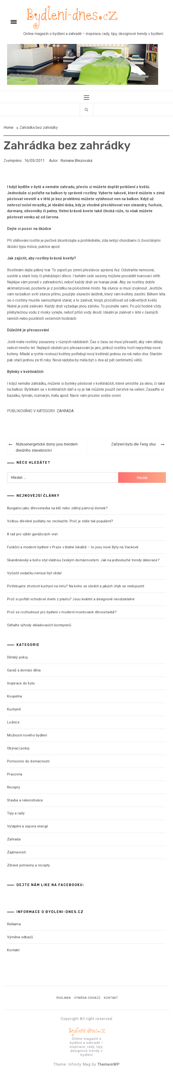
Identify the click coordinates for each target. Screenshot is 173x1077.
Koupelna (14, 696)
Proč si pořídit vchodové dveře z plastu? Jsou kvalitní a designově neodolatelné (71, 599)
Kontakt (13, 950)
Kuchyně (14, 709)
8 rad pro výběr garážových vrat (32, 534)
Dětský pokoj (17, 657)
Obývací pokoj (18, 748)
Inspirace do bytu (21, 683)
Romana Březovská (76, 160)
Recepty (13, 787)
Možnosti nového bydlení (27, 735)
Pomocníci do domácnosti (28, 761)
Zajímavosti (16, 852)
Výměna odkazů (20, 937)
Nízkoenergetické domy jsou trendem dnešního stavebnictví (47, 447)
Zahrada (65, 411)
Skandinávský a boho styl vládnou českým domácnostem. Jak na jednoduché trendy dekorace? (83, 560)
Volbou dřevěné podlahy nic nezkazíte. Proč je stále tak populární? (60, 521)
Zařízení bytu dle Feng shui (133, 444)
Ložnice (13, 722)
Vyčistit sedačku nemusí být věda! (34, 573)
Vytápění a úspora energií (27, 826)
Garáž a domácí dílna (24, 670)
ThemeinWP (108, 1064)
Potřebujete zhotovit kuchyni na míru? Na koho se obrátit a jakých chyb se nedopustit (75, 586)
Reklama (14, 924)
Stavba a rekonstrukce (25, 800)
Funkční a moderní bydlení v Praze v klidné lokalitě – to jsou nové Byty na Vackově (73, 547)
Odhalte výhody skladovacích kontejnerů (39, 625)
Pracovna (14, 774)
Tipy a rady (16, 813)
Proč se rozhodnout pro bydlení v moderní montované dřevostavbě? (62, 612)
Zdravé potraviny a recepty (28, 865)
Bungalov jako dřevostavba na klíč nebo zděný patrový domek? (57, 508)
